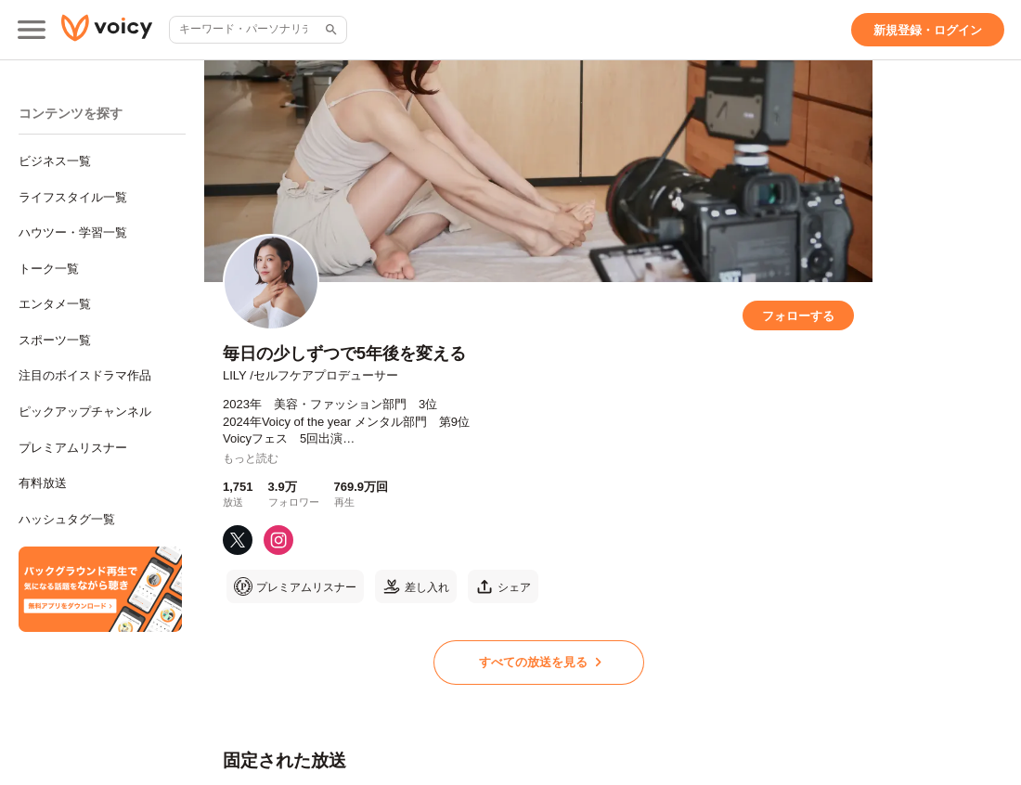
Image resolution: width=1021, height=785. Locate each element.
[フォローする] (798, 315)
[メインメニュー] (31, 30)
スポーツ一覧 (55, 340)
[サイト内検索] (329, 30)
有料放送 (43, 483)
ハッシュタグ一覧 (67, 519)
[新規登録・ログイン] (927, 29)
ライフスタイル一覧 (73, 197)
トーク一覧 (49, 269)
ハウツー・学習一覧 (73, 232)
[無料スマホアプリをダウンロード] (100, 589)
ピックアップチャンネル (85, 411)
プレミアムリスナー (73, 448)
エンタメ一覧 (55, 304)
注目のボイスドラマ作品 (85, 375)
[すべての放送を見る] (538, 662)
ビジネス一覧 (55, 161)
